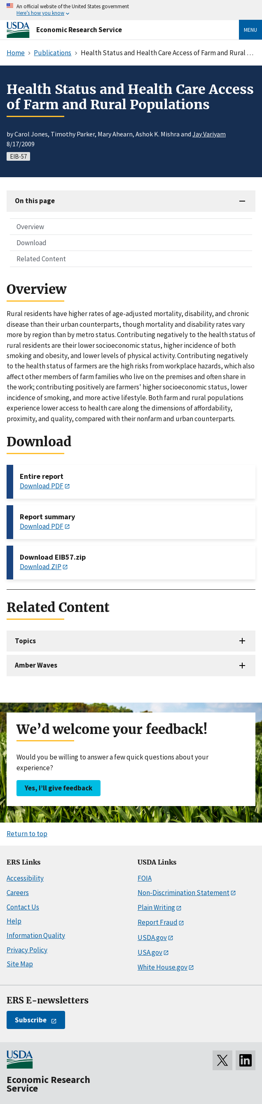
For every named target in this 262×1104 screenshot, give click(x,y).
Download (31, 242)
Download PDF (41, 485)
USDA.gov (152, 937)
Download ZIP (40, 566)
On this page (35, 200)
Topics (25, 640)
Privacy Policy (27, 949)
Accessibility (25, 878)
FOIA (145, 878)
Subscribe (31, 1019)
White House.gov (162, 967)
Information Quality (36, 935)
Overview (30, 226)
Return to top (27, 833)
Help (14, 921)
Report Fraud (158, 922)
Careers (18, 892)
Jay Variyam (209, 134)
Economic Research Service (79, 29)
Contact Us (23, 907)
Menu (250, 29)
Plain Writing (156, 907)
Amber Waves (36, 665)
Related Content (41, 258)
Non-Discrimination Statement (183, 892)
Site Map (20, 963)
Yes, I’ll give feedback (58, 787)
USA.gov (150, 952)
